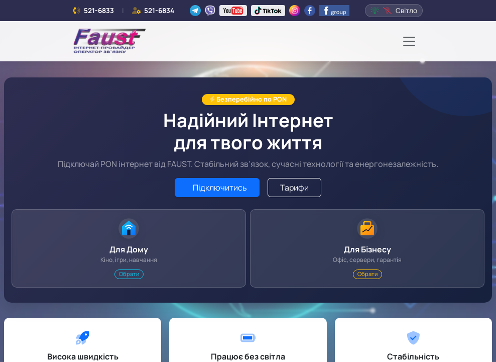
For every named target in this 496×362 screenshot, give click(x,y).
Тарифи (294, 187)
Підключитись (219, 187)
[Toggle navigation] (409, 41)
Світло (393, 11)
